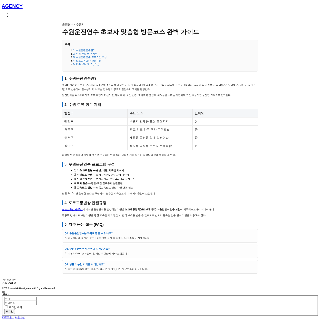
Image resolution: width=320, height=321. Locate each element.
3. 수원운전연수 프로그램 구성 (90, 57)
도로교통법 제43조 (72, 209)
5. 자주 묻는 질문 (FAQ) (86, 64)
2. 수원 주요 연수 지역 (85, 53)
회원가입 (20, 317)
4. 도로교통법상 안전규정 (87, 60)
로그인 (9, 311)
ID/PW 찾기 (8, 317)
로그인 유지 (15, 307)
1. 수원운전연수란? (83, 50)
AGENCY (12, 6)
